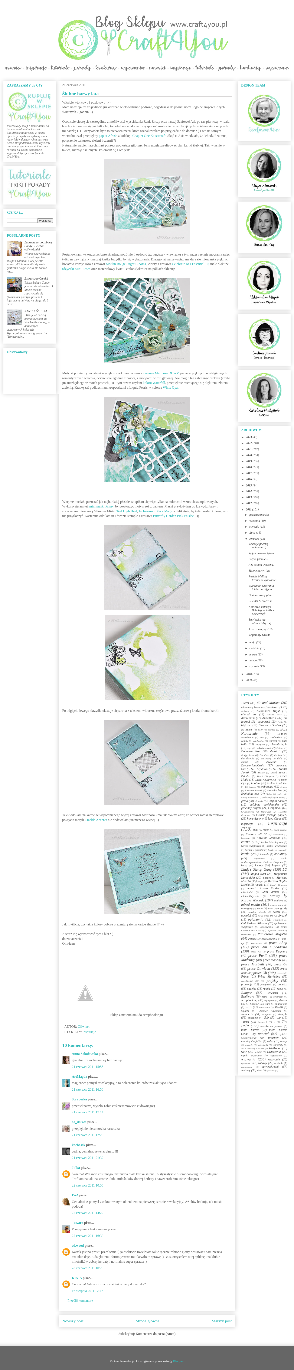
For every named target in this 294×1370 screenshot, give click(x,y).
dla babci (278, 755)
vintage (283, 1041)
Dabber (280, 748)
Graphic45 (274, 808)
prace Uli (260, 973)
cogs (249, 748)
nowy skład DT (265, 915)
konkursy (280, 854)
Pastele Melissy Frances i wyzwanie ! (263, 578)
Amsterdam (248, 718)
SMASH (279, 1007)
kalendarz (278, 834)
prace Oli (280, 964)
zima (259, 1070)
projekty (272, 981)
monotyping (246, 908)
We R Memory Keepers (252, 1048)
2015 (249, 485)
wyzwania (248, 1059)
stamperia (247, 1014)
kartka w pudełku (254, 849)
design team (247, 755)
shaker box (281, 1003)
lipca (252, 532)
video (270, 1041)
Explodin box (274, 790)
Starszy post (222, 1321)
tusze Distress (250, 1030)
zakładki (278, 1063)
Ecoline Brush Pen (277, 783)
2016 (249, 479)
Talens (245, 1021)
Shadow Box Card (260, 1003)
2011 (249, 509)
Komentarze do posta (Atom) (156, 1334)
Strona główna (148, 1321)
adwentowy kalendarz (253, 707)
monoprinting (276, 905)
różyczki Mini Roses (76, 269)
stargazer (266, 1014)
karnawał (245, 838)
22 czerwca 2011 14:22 (87, 1213)
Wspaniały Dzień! (259, 635)
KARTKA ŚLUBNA (35, 311)
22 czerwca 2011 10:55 (87, 1185)
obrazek (282, 915)
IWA (75, 1195)
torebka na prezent (271, 1026)
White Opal (171, 387)
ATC (280, 721)
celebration (258, 741)
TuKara (77, 1223)
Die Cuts (264, 755)
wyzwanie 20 (247, 1063)
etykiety (283, 787)
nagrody (282, 908)
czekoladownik (263, 748)
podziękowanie (269, 938)
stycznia (254, 666)
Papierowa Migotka (272, 934)
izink (255, 829)
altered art (248, 714)
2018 (249, 467)
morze (260, 908)
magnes (266, 877)
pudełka (282, 984)
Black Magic (164, 511)
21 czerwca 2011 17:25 (87, 1135)
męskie (284, 885)
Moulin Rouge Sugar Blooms (126, 264)
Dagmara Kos (250, 751)
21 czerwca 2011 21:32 (87, 1158)
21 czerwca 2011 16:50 (87, 1089)
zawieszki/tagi (270, 1066)
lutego (253, 660)
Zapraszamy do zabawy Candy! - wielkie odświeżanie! (38, 246)
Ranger (246, 993)
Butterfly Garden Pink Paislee (173, 516)
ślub (266, 1017)
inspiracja (247, 824)
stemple (282, 1014)
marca (253, 654)
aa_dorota (79, 1122)
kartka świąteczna (251, 845)
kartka (245, 842)
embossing (267, 786)
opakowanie (266, 926)
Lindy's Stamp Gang (256, 869)
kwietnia (254, 648)
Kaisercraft (254, 834)
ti (274, 1022)
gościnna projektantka (264, 804)
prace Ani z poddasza (269, 947)
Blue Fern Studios (270, 725)
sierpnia (254, 526)
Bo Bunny (246, 729)
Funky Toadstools (249, 797)
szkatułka (253, 1017)
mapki (260, 881)
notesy (276, 912)
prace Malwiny (272, 960)
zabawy (262, 1063)
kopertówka (259, 858)
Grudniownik (247, 811)
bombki (271, 729)
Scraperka (79, 1099)
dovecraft (271, 761)
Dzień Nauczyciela (265, 779)
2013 (249, 497)
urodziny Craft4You (251, 1041)
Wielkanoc (275, 1048)
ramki (280, 988)
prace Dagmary (277, 951)
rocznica (277, 996)
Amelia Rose (274, 714)
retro (264, 996)
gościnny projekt (251, 808)
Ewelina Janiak (253, 790)
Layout (276, 865)
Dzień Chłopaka (265, 776)
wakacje (249, 1045)
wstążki (258, 1052)
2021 (249, 449)
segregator (269, 1000)
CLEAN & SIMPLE (260, 601)
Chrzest (273, 740)
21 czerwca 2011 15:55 (87, 1067)
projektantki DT (249, 981)
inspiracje (89, 1032)
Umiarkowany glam (260, 595)
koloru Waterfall (154, 383)
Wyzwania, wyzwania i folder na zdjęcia (262, 587)
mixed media (250, 904)
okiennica (278, 919)
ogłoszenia (255, 919)
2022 (249, 443)
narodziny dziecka (257, 912)
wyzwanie (274, 1059)
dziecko (261, 772)
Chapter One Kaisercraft (149, 136)
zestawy (246, 1070)
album (274, 707)
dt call (264, 768)
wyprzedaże (276, 1055)
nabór (270, 908)
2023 (249, 437)
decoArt (275, 751)
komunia (264, 854)
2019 (249, 461)
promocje (246, 984)
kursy (244, 865)
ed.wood (78, 1245)
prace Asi (256, 951)
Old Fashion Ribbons (254, 923)
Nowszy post (73, 1321)
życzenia (271, 1070)
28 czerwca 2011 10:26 (87, 1268)
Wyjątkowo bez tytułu (261, 553)
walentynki (263, 1045)
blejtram (246, 725)
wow (244, 1051)
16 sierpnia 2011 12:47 (87, 1291)
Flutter (269, 794)
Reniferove (247, 996)
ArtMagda (79, 1076)
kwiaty (259, 865)
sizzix (248, 1007)
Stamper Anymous (270, 1010)
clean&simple (279, 744)
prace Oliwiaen (258, 968)
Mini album (270, 892)
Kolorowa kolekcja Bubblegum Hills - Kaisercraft (261, 610)
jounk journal (280, 830)
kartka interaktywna (272, 842)
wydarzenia (274, 1051)
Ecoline (255, 783)
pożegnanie (256, 943)
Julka (76, 1168)
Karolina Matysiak (268, 838)
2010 (249, 674)
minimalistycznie (250, 896)
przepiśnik (266, 984)
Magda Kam (258, 873)
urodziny (273, 1037)
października (257, 514)
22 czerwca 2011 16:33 (87, 1236)
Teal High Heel (126, 511)
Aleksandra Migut (268, 711)
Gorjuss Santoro (277, 801)
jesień (266, 829)
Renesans (272, 993)
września (255, 520)
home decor (254, 818)
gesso (244, 801)
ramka (267, 988)
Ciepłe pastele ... (259, 559)
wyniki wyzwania (251, 1055)
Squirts (245, 1010)
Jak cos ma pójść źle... (262, 629)
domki (244, 761)
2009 (249, 680)
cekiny (244, 740)
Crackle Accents (96, 820)
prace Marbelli (252, 964)
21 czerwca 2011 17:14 (87, 1112)
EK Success (251, 787)
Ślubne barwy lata (259, 570)
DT (253, 768)
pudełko (251, 988)
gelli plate (279, 797)
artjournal (264, 721)
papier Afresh (108, 136)
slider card (264, 1007)
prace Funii (257, 956)
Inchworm (146, 511)
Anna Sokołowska (85, 1054)
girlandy (259, 801)
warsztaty (278, 1044)
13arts (245, 703)
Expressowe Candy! (36, 278)
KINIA (77, 1278)
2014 (249, 491)
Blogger (178, 1361)
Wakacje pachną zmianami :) (258, 545)
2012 (249, 503)
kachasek (78, 1145)
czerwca (254, 538)
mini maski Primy (101, 506)
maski (259, 884)
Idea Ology (274, 818)
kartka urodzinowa (277, 845)
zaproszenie (246, 1067)
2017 (249, 473)
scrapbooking (249, 1000)
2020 (249, 455)
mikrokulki (246, 892)
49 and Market (268, 703)
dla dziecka (247, 758)
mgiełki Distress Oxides (263, 888)
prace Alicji (278, 943)
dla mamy (266, 758)
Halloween (266, 811)
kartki (245, 854)
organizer (271, 930)
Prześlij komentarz (80, 1300)
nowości (246, 915)
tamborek (262, 1022)
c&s (262, 737)
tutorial (263, 1034)
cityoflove (260, 744)
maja (252, 642)
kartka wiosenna (276, 850)
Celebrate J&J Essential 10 (190, 264)
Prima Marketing (269, 976)
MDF (273, 884)
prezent (280, 973)
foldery (280, 794)
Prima (245, 976)
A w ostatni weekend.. (261, 564)
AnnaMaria (269, 718)
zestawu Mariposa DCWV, (161, 373)
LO (285, 869)
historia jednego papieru (271, 815)
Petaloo (252, 938)
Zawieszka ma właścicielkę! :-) (260, 621)
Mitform (278, 900)
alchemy (245, 711)
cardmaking (276, 737)
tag (279, 1017)
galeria (266, 797)
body (260, 729)
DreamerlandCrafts (253, 765)
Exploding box (250, 793)
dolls (279, 758)
